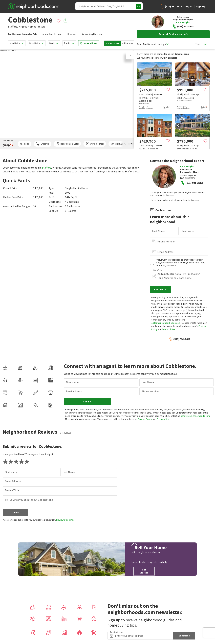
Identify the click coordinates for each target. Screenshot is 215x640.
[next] (168, 74)
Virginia (22, 26)
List (205, 44)
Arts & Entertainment (122, 144)
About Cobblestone (52, 34)
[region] (67, 99)
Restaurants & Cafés (67, 144)
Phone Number (166, 241)
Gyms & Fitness (95, 144)
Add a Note (157, 270)
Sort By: (142, 44)
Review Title (12, 490)
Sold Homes (127, 43)
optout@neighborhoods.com (166, 322)
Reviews (72, 34)
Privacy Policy (145, 419)
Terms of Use (168, 329)
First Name (158, 231)
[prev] (140, 74)
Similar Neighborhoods (92, 34)
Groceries (42, 144)
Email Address (165, 251)
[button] (130, 55)
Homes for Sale (112, 43)
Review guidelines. (65, 519)
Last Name (188, 231)
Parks (24, 144)
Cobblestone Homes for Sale (22, 34)
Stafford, (13, 26)
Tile (197, 44)
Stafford (46, 167)
